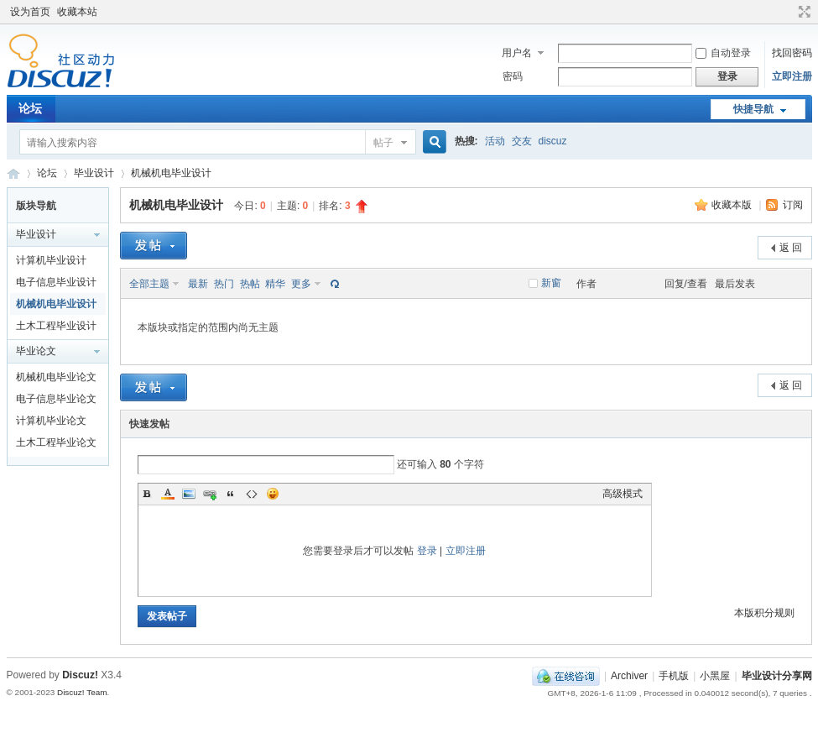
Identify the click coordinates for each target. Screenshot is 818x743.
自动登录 (723, 53)
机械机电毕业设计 (171, 173)
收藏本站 (77, 12)
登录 (427, 551)
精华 (275, 284)
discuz (553, 141)
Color (167, 493)
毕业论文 (36, 351)
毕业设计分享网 (13, 173)
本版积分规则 (764, 613)
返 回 (790, 248)
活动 (495, 141)
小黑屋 (715, 676)
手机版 (674, 676)
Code (251, 493)
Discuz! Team (82, 692)
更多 (301, 284)
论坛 (30, 108)
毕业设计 (94, 173)
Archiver (629, 676)
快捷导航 (753, 109)
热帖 (250, 284)
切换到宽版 (802, 11)
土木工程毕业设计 (56, 326)
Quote (230, 493)
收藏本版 (732, 205)
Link (209, 493)
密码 (513, 76)
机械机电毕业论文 (56, 377)
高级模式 (622, 494)
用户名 (517, 53)
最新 (198, 284)
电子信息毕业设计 (56, 282)
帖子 (383, 143)
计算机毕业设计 (51, 260)
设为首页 (30, 12)
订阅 (793, 205)
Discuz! (80, 675)
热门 (224, 284)
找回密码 (792, 53)
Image (188, 493)
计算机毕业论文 (51, 420)
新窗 (551, 283)
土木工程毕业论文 (56, 442)
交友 (522, 141)
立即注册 (792, 76)
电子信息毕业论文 (56, 399)
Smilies (272, 493)
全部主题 (149, 284)
